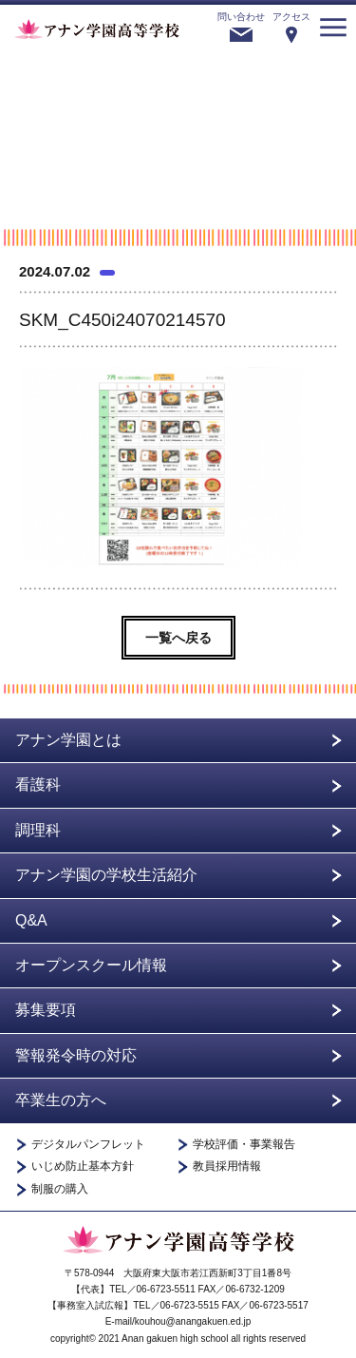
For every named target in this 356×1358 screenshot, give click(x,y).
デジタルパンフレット (88, 1144)
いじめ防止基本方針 (82, 1166)
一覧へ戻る (178, 637)
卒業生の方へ (60, 1100)
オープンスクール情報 (91, 965)
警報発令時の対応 (76, 1055)
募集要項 (45, 1010)
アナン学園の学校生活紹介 (106, 875)
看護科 (38, 784)
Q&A (31, 920)
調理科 (38, 830)
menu (333, 27)
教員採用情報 (227, 1166)
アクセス (291, 16)
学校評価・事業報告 (244, 1144)
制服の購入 (59, 1189)
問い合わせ (241, 16)
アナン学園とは (68, 740)
